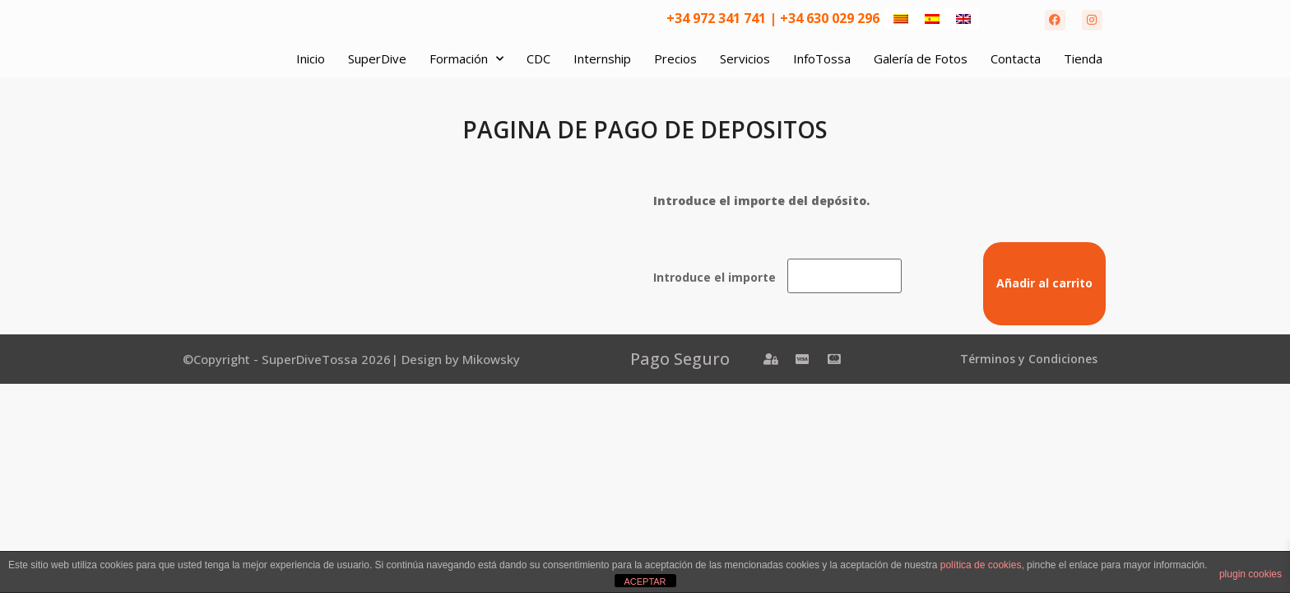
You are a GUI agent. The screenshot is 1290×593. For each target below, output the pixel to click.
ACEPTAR (645, 581)
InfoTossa (822, 58)
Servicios (745, 58)
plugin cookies (1250, 574)
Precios (675, 58)
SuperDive (377, 58)
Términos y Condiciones (1028, 359)
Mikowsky (491, 359)
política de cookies (981, 565)
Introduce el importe (714, 277)
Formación (466, 59)
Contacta (1016, 58)
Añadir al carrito (1044, 283)
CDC (538, 58)
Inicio (310, 58)
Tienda (1083, 58)
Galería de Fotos (921, 58)
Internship (602, 58)
